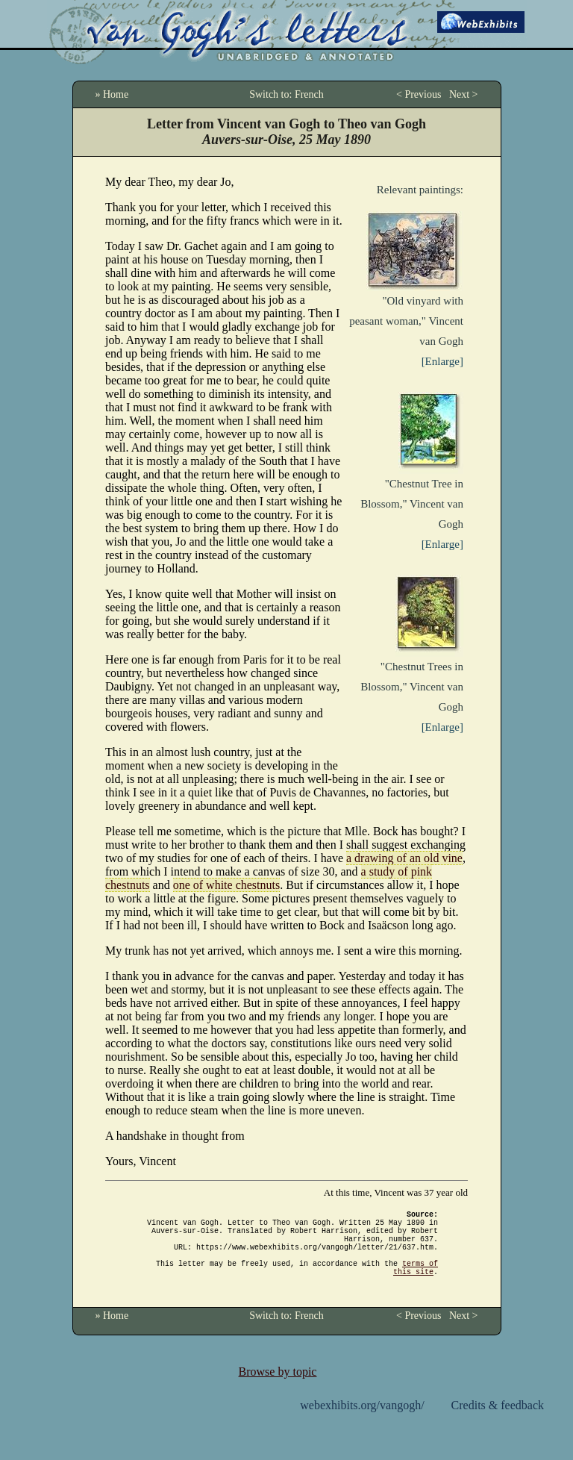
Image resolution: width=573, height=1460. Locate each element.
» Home (112, 94)
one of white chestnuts (227, 885)
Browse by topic (278, 1389)
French (309, 94)
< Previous (418, 94)
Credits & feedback (497, 1423)
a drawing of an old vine (404, 858)
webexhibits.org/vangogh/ (362, 1423)
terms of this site (415, 1283)
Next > (463, 94)
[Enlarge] (442, 361)
